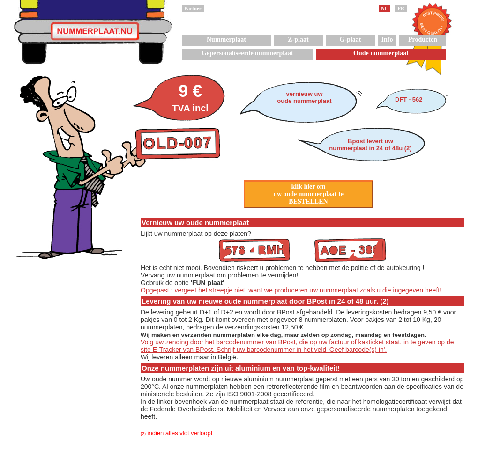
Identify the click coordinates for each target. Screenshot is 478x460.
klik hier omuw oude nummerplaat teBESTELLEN (308, 194)
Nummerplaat (226, 39)
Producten (422, 39)
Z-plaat (298, 39)
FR (400, 8)
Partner (193, 8)
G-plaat (350, 39)
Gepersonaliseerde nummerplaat (247, 53)
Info (387, 39)
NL (384, 8)
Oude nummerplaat (381, 53)
